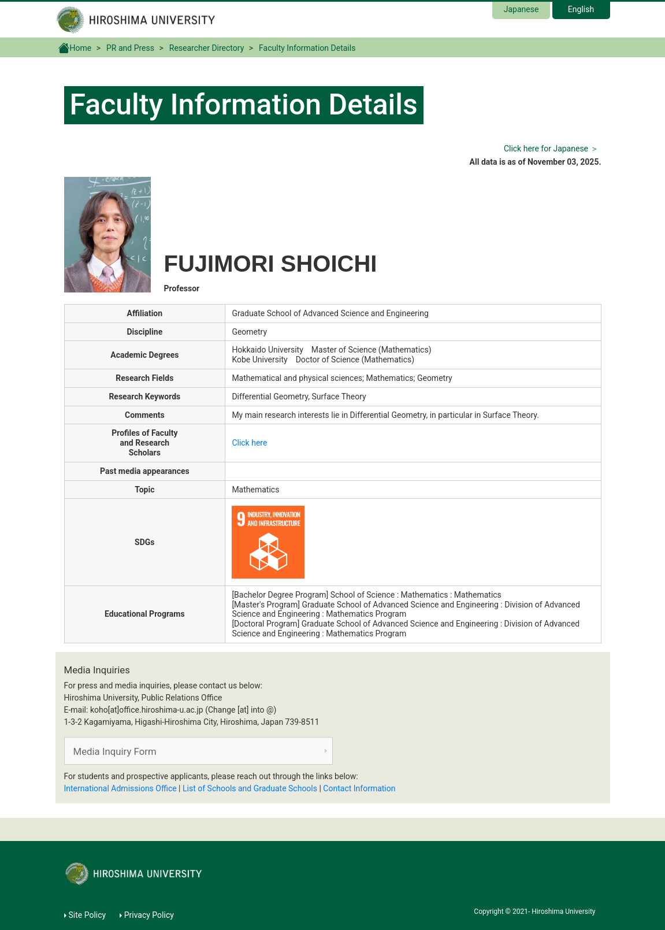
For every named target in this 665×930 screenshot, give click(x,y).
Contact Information (359, 788)
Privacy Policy (149, 915)
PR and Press (130, 48)
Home (75, 47)
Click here (249, 442)
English (581, 9)
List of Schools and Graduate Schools (250, 788)
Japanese (521, 9)
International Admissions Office (120, 788)
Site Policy (87, 915)
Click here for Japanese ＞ (551, 148)
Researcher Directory (206, 48)
